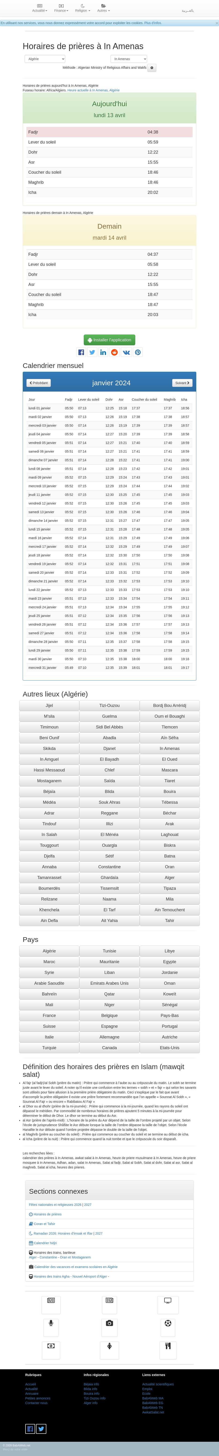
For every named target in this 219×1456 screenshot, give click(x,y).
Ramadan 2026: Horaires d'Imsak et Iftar (61, 1233)
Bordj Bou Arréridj (169, 705)
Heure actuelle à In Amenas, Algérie (93, 90)
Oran (169, 867)
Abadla (109, 737)
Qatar (109, 994)
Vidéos (110, 1331)
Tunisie (109, 951)
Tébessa (170, 802)
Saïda (109, 780)
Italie (49, 1037)
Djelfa (49, 856)
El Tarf (110, 910)
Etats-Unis (169, 1047)
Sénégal (169, 1004)
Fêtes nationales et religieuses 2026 (55, 1205)
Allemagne (109, 1037)
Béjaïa (49, 791)
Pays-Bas (170, 1015)
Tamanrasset (49, 877)
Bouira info (91, 1393)
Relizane (49, 899)
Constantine (109, 867)
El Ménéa (109, 834)
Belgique (109, 1015)
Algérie (49, 951)
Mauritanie (109, 961)
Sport (168, 1331)
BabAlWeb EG (152, 1403)
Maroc (49, 961)
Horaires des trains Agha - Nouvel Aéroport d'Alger (70, 1276)
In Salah (49, 834)
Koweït (169, 994)
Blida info (90, 1389)
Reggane (109, 813)
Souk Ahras (109, 802)
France (49, 1015)
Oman (169, 983)
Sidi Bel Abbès (109, 727)
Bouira (170, 791)
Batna (169, 856)
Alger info (91, 1403)
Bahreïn (49, 994)
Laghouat (170, 834)
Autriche (169, 1037)
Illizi (109, 824)
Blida (109, 791)
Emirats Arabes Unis (109, 983)
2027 (87, 1205)
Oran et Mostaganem (75, 1257)
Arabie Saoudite (49, 983)
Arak (169, 824)
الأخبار (109, 1308)
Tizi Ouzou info (95, 1398)
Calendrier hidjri (43, 1243)
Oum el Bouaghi (170, 716)
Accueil (30, 1384)
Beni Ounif (49, 737)
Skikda (49, 748)
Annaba (49, 867)
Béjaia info (91, 1384)
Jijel (49, 705)
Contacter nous (36, 1403)
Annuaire (31, 1393)
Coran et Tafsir (42, 1224)
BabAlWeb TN (152, 1407)
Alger (170, 877)
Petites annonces (37, 1398)
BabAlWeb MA (153, 1398)
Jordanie (170, 972)
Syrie (49, 972)
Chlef (109, 770)
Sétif (109, 856)
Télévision (168, 1308)
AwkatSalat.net (153, 1412)
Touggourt (49, 845)
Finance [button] (61, 8)
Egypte (169, 961)
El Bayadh (109, 759)
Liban (109, 972)
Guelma (109, 716)
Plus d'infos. (153, 23)
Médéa (49, 802)
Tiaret (169, 780)
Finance (51, 1354)
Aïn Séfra (170, 737)
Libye (170, 951)
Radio (51, 1331)
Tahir (169, 920)
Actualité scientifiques (158, 1384)
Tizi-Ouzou (109, 705)
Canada (109, 1047)
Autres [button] (103, 8)
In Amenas (170, 748)
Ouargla (109, 845)
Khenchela (49, 910)
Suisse (49, 1026)
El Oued (169, 759)
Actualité (51, 1308)
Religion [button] (82, 8)
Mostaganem (49, 780)
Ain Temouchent (170, 910)
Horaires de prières (45, 1214)
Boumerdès (49, 888)
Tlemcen (170, 727)
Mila (170, 899)
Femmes (109, 1354)
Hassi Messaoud (49, 770)
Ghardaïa (109, 877)
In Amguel (49, 759)
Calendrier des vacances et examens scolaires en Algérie (76, 1267)
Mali (49, 1004)
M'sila (49, 716)
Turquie (49, 1047)
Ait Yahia (109, 920)
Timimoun (49, 727)
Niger (109, 1004)
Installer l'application (109, 340)
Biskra (169, 845)
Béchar (169, 813)
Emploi (147, 1389)
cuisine (168, 1354)
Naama (109, 899)
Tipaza (170, 888)
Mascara (170, 770)
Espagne (109, 1026)
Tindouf (49, 824)
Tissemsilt (109, 888)
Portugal (170, 1026)
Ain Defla (49, 920)
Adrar (49, 813)
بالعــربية (188, 10)
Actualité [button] (39, 8)
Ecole (146, 1393)
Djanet (109, 748)
